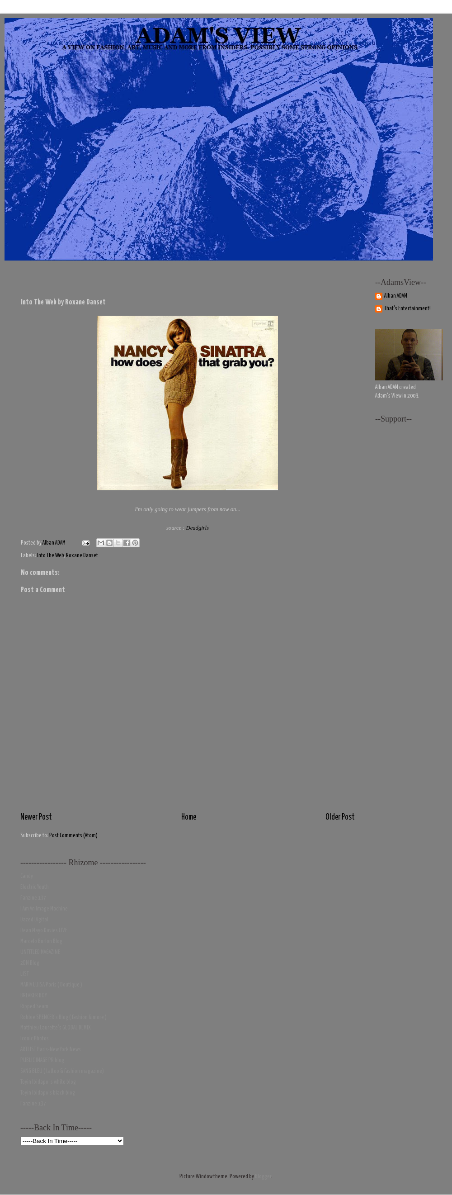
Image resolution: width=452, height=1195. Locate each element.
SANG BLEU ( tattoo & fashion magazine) (62, 1071)
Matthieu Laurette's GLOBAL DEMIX (55, 1028)
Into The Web (50, 556)
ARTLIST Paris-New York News (50, 1050)
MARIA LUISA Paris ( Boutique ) (51, 985)
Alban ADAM (395, 296)
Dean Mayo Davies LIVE (43, 931)
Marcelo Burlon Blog (41, 941)
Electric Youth (34, 887)
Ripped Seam (34, 1007)
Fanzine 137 (33, 898)
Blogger (263, 1177)
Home (188, 817)
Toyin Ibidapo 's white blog (48, 1082)
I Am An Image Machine (44, 909)
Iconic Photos (34, 1039)
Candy (26, 876)
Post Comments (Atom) (73, 836)
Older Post (340, 817)
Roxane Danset (82, 556)
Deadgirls (197, 528)
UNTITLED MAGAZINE (40, 952)
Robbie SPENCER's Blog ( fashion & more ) (63, 1017)
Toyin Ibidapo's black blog (47, 1093)
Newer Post (36, 817)
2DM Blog (29, 963)
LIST (24, 974)
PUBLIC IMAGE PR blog (42, 1060)
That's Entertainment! (407, 309)
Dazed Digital (34, 920)
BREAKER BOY (33, 996)
